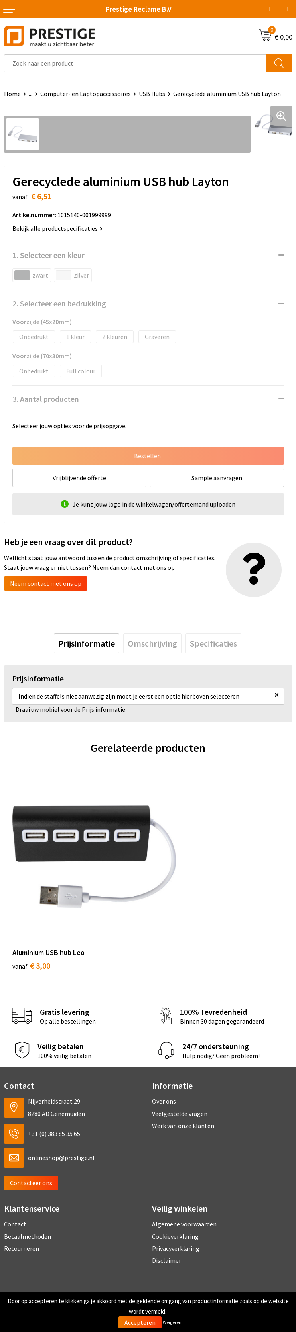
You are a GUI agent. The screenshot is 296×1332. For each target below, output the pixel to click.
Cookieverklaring (175, 1200)
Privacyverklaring (175, 1212)
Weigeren (172, 1322)
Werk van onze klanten (183, 1089)
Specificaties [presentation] (213, 643)
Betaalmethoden (27, 1200)
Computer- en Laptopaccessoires (85, 94)
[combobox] (135, 63)
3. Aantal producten (45, 399)
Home (12, 94)
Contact (15, 1188)
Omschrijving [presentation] (152, 643)
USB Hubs (152, 94)
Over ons (164, 1065)
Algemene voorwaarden (184, 1188)
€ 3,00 (31, 929)
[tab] (86, 643)
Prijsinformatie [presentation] (86, 643)
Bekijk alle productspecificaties (57, 228)
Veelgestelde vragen (179, 1077)
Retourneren (21, 1212)
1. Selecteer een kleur (48, 255)
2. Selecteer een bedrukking (59, 303)
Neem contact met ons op (45, 583)
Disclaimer (166, 1224)
